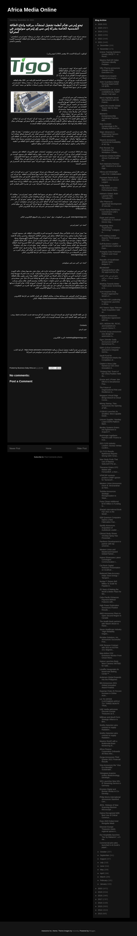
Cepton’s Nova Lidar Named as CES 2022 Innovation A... (109, 366)
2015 (100, 906)
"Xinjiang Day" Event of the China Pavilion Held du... (110, 373)
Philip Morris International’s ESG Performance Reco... (109, 188)
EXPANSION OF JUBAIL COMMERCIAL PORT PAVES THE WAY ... (110, 92)
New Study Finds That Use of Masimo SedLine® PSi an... (109, 461)
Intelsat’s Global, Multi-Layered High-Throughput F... (109, 196)
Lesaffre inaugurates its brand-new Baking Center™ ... (109, 671)
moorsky (75, 931)
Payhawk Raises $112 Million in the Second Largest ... (109, 180)
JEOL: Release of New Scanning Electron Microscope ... (109, 807)
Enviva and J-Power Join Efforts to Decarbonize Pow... (110, 381)
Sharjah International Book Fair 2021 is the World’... (110, 511)
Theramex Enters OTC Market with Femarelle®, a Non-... (109, 469)
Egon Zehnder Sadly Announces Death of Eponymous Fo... (109, 342)
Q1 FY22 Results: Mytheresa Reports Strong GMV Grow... (109, 453)
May (102, 870)
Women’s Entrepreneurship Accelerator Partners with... (109, 117)
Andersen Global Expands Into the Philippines (110, 678)
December (104, 45)
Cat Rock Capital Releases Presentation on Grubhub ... (110, 567)
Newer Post (15, 448)
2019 (100, 892)
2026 (100, 24)
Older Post (82, 448)
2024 (100, 31)
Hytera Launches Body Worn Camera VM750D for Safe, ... (110, 663)
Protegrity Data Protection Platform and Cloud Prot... (110, 254)
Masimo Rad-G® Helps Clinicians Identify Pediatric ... (109, 62)
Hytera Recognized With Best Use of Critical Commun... (109, 815)
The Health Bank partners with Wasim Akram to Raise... (110, 623)
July (102, 862)
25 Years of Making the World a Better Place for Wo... (110, 591)
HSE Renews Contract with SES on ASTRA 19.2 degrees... (109, 647)
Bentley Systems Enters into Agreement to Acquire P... (109, 429)
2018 (100, 896)
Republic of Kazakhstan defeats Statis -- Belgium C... (109, 262)
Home (48, 448)
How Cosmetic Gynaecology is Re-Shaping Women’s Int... (110, 126)
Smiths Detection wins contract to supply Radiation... (109, 727)
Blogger (92, 931)
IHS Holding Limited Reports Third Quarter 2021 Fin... (109, 238)
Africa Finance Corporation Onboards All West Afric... (110, 751)
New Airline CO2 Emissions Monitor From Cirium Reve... (110, 655)
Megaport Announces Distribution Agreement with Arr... (110, 318)
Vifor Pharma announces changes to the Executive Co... (110, 70)
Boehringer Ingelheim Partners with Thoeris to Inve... (110, 437)
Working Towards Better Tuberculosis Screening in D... (110, 286)
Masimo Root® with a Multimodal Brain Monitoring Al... (108, 743)
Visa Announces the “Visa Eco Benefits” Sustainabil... (110, 767)
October (103, 852)
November (104, 49)
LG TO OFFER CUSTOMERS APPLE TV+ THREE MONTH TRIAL (110, 702)
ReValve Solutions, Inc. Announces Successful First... (110, 639)
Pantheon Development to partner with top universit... (110, 543)
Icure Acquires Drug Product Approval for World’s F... (109, 294)
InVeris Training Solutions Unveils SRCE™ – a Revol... (110, 54)
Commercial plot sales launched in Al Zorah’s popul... (110, 845)
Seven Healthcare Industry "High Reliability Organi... (110, 631)
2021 (100, 42)
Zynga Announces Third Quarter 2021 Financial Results (110, 759)
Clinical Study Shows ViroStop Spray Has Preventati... (109, 535)
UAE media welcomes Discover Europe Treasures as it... (109, 711)
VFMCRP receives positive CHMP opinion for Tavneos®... (110, 477)
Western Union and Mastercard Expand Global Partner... (109, 551)
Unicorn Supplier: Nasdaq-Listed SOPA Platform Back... (110, 421)
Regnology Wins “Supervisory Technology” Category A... (109, 229)
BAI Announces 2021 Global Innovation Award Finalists (108, 685)
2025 (100, 28)
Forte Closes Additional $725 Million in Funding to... (110, 503)
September (105, 855)
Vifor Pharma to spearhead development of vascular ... (110, 204)
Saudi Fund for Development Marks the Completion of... (110, 358)
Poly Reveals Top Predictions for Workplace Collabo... (109, 150)
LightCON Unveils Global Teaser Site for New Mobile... (110, 108)
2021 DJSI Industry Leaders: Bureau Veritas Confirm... (110, 445)
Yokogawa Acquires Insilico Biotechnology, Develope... (110, 775)
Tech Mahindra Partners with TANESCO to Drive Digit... (110, 166)
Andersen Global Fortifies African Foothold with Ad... (110, 158)
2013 (100, 914)
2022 (100, 39)
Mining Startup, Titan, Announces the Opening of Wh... (110, 405)
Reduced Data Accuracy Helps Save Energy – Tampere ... (109, 575)
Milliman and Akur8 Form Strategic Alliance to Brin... (110, 719)
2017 (100, 899)
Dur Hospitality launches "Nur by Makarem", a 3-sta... (110, 837)
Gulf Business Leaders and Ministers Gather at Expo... (110, 246)
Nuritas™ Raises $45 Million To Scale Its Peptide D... (108, 583)
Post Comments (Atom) (53, 457)
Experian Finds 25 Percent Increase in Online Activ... (110, 693)
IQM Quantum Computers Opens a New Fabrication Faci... (110, 519)
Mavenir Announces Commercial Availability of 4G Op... (110, 142)
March (103, 877)
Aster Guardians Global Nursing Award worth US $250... (109, 84)
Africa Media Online (32, 10)
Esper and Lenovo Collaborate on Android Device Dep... (110, 220)
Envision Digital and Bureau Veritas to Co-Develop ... (109, 791)
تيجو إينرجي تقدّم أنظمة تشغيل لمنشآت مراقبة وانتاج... (109, 278)
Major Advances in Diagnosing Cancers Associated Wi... (109, 134)
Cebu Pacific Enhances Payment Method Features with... (109, 599)
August (103, 859)
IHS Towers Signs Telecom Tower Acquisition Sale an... (110, 310)
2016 (100, 903)
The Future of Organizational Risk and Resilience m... (110, 389)
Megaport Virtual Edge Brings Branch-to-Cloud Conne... (110, 397)
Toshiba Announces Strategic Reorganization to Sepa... (108, 494)
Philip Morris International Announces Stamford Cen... (110, 799)
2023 (100, 35)
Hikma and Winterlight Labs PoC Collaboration (110, 173)
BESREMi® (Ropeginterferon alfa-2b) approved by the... (109, 270)
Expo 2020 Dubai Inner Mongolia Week (109, 822)
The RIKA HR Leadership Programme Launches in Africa (110, 302)
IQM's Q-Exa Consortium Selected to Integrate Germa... (110, 350)
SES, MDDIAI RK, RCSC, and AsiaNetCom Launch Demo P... (110, 326)
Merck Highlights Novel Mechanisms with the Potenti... (109, 100)
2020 (100, 888)
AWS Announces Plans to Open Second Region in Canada (110, 615)
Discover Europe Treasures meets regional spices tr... (108, 829)
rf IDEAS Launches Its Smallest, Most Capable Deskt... (110, 413)
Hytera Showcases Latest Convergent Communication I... (110, 559)
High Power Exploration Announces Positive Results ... (109, 607)
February (104, 880)
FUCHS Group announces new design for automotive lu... (110, 334)
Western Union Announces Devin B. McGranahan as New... (110, 485)
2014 (100, 910)
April (102, 873)
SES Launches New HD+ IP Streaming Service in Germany (110, 783)
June (102, 866)
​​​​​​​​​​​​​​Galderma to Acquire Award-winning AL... (109, 77)
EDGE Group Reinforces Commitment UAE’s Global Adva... (110, 212)
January (103, 884)
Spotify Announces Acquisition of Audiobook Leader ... (109, 527)
